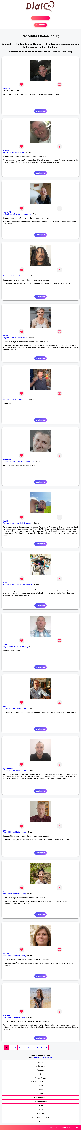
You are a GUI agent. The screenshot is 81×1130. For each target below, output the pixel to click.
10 (46, 1048)
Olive (4, 706)
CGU (56, 1127)
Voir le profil (40, 111)
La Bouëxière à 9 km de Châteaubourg (17, 214)
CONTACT (75, 1127)
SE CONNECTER (40, 25)
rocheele (6, 954)
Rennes (40, 1062)
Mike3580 (6, 150)
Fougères (40, 1070)
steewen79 (7, 212)
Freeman (6, 274)
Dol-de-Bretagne (40, 1101)
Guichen (40, 1094)
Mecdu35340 (8, 768)
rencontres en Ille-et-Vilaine (41, 1058)
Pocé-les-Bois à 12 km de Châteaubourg (17, 523)
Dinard (40, 1086)
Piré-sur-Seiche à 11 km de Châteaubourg (18, 461)
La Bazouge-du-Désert (40, 1117)
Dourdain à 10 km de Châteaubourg (16, 276)
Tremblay (40, 1113)
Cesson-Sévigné (40, 1078)
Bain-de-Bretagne (40, 1098)
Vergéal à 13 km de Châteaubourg (15, 647)
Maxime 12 (7, 459)
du (4, 397)
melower (6, 336)
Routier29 (6, 88)
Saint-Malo (40, 1066)
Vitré (40, 1074)
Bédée (40, 1105)
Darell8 (5, 521)
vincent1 (6, 645)
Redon (40, 1090)
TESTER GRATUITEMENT (40, 18)
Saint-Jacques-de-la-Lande (40, 1082)
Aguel (5, 830)
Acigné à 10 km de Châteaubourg (15, 338)
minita (5, 892)
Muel (40, 1121)
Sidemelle (6, 1015)
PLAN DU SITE (65, 1127)
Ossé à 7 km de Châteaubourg (14, 152)
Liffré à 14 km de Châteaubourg (14, 708)
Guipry (40, 1109)
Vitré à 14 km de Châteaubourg (14, 832)
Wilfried (5, 583)
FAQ (51, 1127)
